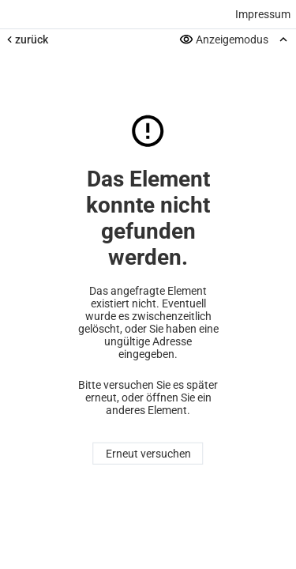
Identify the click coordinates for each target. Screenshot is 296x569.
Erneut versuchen (148, 453)
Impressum (262, 14)
